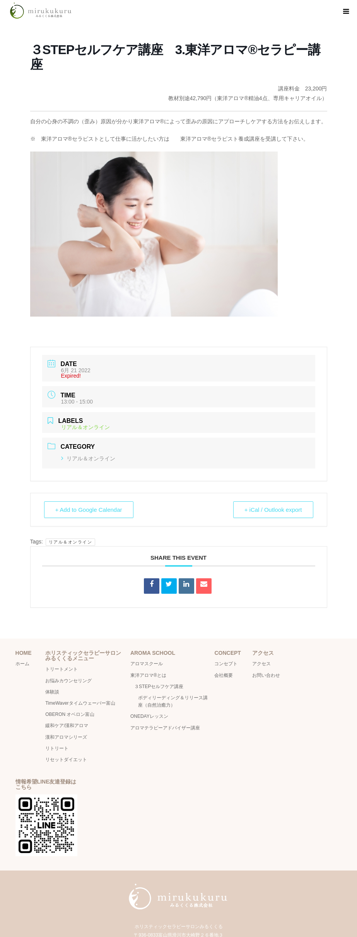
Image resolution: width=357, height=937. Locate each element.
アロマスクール (146, 663)
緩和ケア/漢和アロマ (66, 725)
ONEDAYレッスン (149, 716)
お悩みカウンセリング (68, 680)
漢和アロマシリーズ (66, 737)
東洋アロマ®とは (148, 675)
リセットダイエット (66, 759)
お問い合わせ (266, 675)
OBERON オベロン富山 (69, 714)
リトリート (56, 748)
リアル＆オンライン (88, 458)
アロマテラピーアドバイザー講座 (165, 728)
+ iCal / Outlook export (273, 509)
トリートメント (61, 669)
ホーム (22, 663)
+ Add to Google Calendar (88, 509)
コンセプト (225, 663)
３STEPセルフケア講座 (158, 686)
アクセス (261, 663)
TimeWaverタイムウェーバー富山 (80, 703)
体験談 (52, 692)
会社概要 (225, 675)
